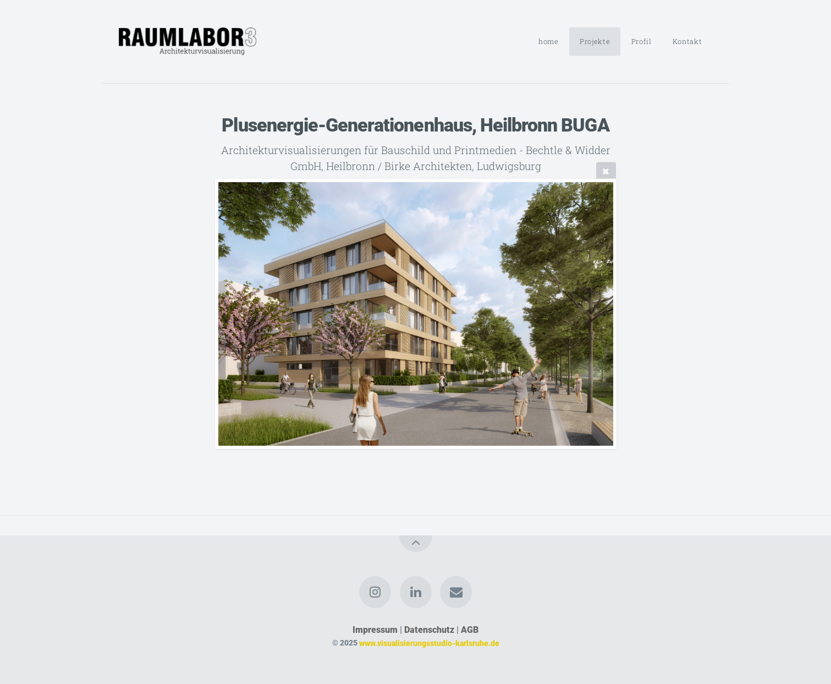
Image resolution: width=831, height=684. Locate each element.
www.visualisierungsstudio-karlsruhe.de (429, 643)
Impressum (375, 630)
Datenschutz (429, 630)
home (548, 41)
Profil (641, 41)
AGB (469, 630)
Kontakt (687, 41)
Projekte (595, 41)
